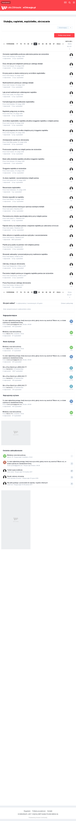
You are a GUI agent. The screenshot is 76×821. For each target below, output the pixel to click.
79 (24, 44)
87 (54, 44)
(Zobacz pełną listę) (67, 303)
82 (35, 44)
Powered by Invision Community (38, 817)
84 (43, 44)
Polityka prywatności (39, 811)
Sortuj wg (68, 41)
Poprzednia (10, 44)
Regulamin (27, 811)
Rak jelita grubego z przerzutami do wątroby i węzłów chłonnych (27, 483)
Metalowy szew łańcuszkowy (12, 331)
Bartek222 (9, 369)
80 (28, 44)
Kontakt (49, 811)
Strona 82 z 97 (69, 46)
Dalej (59, 44)
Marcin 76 (9, 333)
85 (46, 44)
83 (39, 44)
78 (21, 44)
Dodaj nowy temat (64, 35)
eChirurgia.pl (29, 7)
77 (17, 44)
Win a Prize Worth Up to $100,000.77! (15, 367)
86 (50, 44)
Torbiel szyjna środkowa (14, 470)
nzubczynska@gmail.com (14, 324)
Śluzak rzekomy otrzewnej (15, 476)
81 (31, 44)
